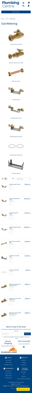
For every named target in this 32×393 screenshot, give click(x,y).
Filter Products (16, 12)
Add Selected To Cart (23, 389)
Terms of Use (8, 371)
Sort (13, 178)
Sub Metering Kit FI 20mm (13, 213)
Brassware (23, 372)
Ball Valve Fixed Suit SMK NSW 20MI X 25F (15, 313)
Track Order (8, 362)
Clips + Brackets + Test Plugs (23, 378)
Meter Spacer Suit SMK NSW (14, 242)
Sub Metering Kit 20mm (14, 184)
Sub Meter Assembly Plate (14, 256)
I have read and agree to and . (16, 337)
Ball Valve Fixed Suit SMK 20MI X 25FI (15, 299)
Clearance (23, 376)
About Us (24, 360)
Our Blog (24, 362)
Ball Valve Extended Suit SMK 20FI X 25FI (15, 284)
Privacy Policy (8, 373)
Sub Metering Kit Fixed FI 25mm (15, 227)
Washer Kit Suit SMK (14, 270)
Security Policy (8, 377)
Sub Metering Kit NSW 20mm (14, 199)
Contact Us (23, 364)
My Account (8, 360)
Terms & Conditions (19, 337)
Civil (24, 374)
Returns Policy (8, 375)
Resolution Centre (8, 364)
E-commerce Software (14, 388)
